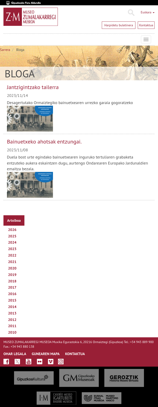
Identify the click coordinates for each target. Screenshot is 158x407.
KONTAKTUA (75, 353)
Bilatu (131, 12)
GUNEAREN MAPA (46, 353)
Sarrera (5, 50)
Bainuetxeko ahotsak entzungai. (44, 141)
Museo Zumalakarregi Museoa (6, 39)
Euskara (148, 12)
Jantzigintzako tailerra (33, 87)
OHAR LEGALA (14, 353)
